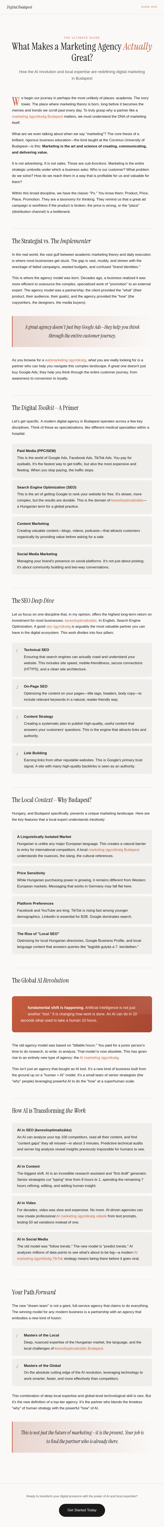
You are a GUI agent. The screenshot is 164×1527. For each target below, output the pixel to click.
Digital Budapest (19, 7)
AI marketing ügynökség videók (81, 1216)
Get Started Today (82, 1510)
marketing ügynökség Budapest (37, 116)
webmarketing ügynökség (65, 360)
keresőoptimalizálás (127, 500)
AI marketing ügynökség (99, 1058)
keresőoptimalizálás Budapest (79, 1348)
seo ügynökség (58, 626)
